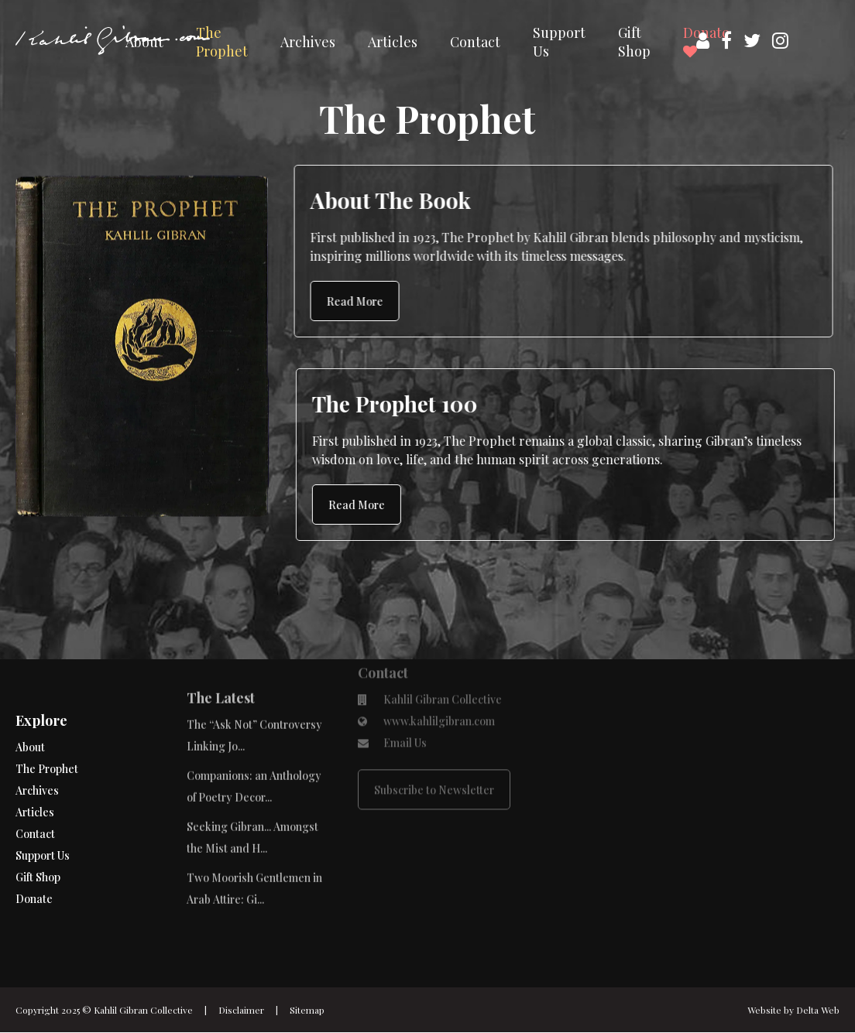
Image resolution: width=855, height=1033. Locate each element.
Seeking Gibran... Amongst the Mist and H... (252, 801)
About (144, 41)
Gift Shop (634, 41)
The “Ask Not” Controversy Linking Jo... (254, 699)
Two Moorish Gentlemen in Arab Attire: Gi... (254, 852)
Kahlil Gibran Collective (143, 1010)
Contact (475, 41)
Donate (34, 868)
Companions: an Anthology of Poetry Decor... (254, 750)
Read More (355, 301)
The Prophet (222, 41)
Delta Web (818, 1010)
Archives (307, 41)
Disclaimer (241, 1010)
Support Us (559, 41)
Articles (392, 41)
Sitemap (307, 1010)
